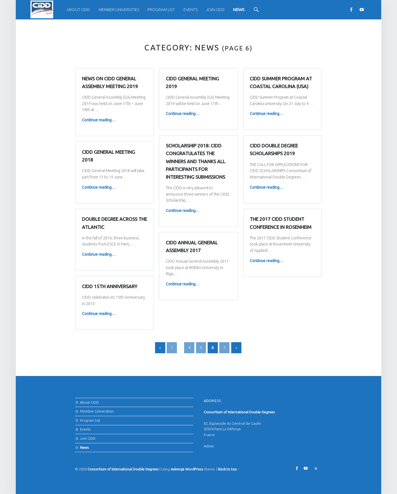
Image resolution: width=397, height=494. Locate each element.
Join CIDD (215, 9)
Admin (209, 446)
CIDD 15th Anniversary (109, 286)
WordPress (194, 469)
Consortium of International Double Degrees (123, 469)
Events (191, 9)
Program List (161, 9)
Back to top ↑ (228, 469)
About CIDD (78, 9)
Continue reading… (98, 120)
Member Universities (119, 9)
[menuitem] (78, 9)
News (238, 9)
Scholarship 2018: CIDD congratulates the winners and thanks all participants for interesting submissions (195, 161)
